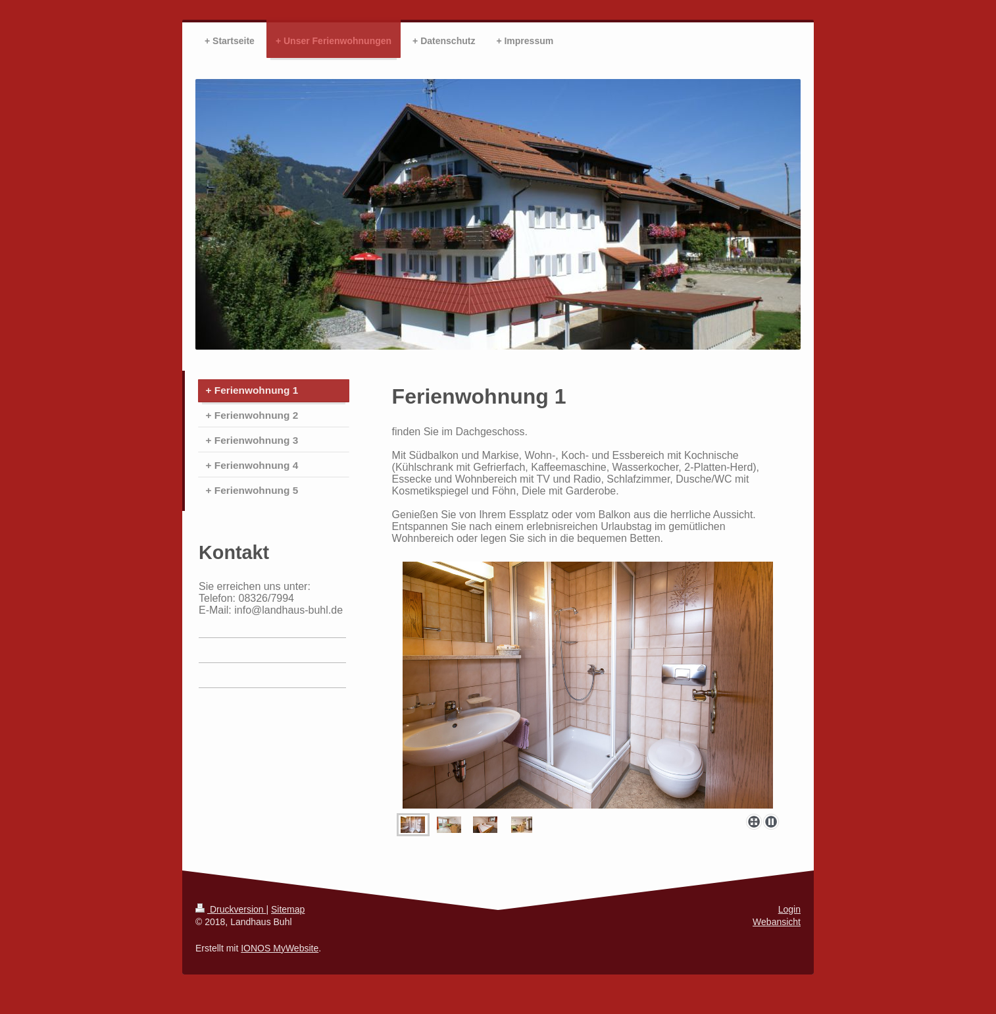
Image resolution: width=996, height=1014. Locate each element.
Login (789, 909)
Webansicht (777, 922)
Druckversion (230, 909)
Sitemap (288, 909)
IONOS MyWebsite (279, 948)
